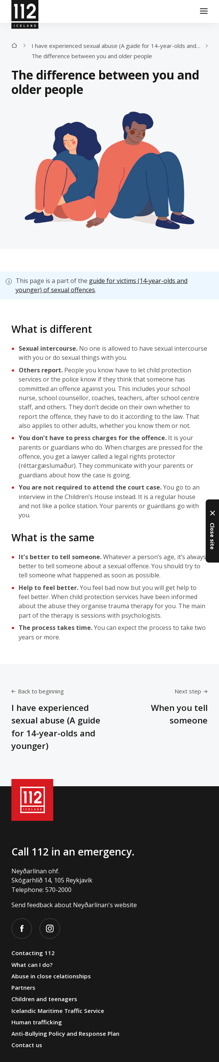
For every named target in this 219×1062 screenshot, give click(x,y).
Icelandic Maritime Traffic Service (57, 1010)
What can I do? (31, 964)
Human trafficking (36, 1022)
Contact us (26, 1045)
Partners (23, 987)
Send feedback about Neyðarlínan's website (74, 905)
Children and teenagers (44, 999)
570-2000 (58, 890)
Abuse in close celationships (51, 976)
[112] (24, 11)
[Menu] (203, 11)
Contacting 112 (33, 953)
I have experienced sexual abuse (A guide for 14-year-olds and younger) (119, 45)
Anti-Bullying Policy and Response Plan (65, 1033)
